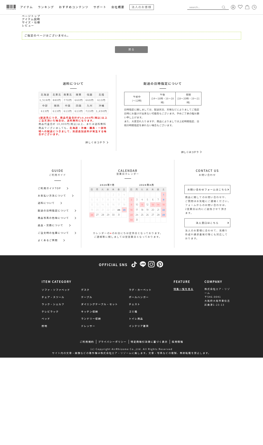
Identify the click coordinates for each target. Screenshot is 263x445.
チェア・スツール (53, 297)
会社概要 (117, 7)
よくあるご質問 (48, 240)
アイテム (26, 7)
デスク (85, 290)
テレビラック (50, 311)
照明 (44, 326)
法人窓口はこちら (207, 223)
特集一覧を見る (184, 289)
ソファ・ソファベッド (56, 290)
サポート (100, 7)
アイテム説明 (31, 19)
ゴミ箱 (133, 311)
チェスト (134, 304)
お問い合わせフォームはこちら (207, 189)
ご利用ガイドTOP (49, 188)
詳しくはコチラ (95, 142)
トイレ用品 (136, 318)
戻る (131, 49)
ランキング (46, 7)
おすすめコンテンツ (73, 7)
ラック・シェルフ (53, 304)
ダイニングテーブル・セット (99, 304)
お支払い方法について (52, 195)
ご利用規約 (87, 341)
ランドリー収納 (91, 318)
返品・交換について (50, 225)
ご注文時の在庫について (53, 233)
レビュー (28, 25)
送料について (46, 203)
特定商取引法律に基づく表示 (149, 341)
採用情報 (177, 341)
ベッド (46, 318)
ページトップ (31, 16)
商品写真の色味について (53, 218)
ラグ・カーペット (140, 290)
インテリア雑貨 (139, 326)
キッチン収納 (89, 311)
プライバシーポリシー (112, 341)
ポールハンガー (139, 297)
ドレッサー (88, 326)
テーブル (86, 297)
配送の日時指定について (53, 210)
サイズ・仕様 (31, 22)
